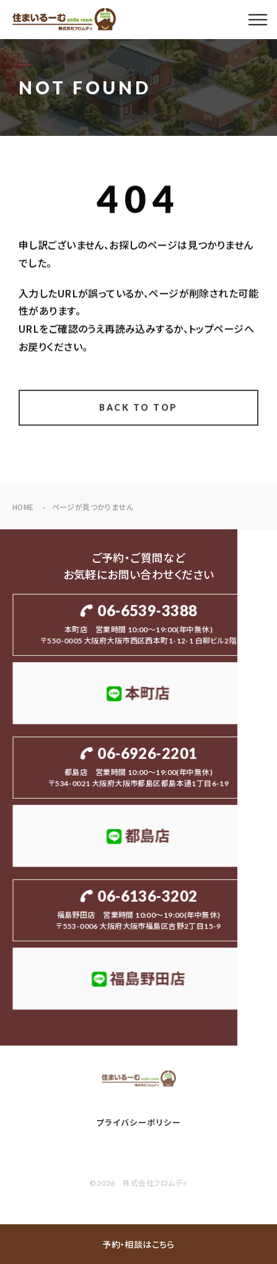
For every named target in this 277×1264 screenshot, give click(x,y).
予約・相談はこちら (138, 1244)
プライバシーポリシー (138, 1122)
